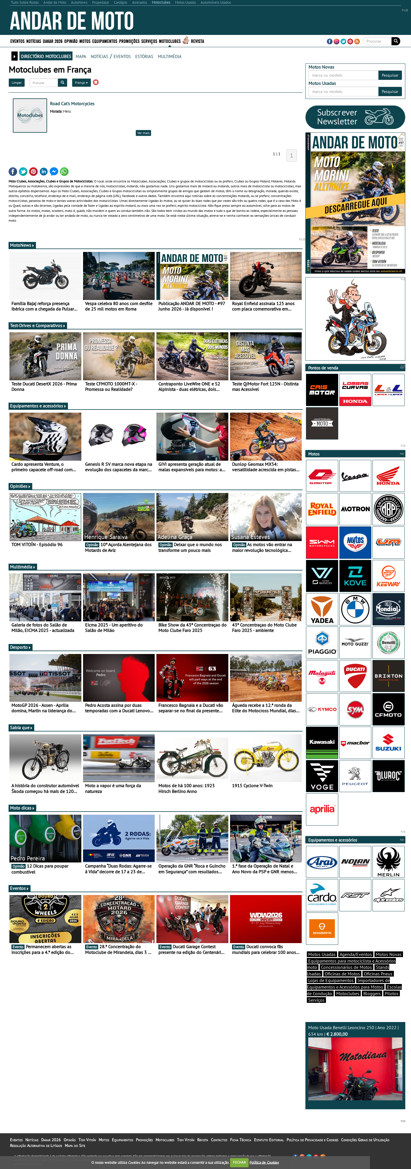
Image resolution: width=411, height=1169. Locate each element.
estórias (144, 56)
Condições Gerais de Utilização (365, 1139)
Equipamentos (104, 40)
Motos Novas (389, 954)
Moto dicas (22, 808)
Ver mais (143, 133)
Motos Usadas (322, 954)
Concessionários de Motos (346, 967)
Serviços (149, 40)
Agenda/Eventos (356, 954)
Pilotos (391, 993)
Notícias (33, 40)
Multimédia (23, 567)
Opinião (71, 40)
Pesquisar (390, 75)
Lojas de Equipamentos (331, 980)
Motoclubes (170, 40)
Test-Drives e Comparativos (38, 325)
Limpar (17, 82)
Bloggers (372, 993)
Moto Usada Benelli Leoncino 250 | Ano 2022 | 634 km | (355, 1062)
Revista (197, 40)
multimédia (170, 56)
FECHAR (239, 1162)
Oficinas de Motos (342, 974)
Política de (264, 1162)
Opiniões (20, 486)
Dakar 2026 (53, 40)
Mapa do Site (75, 1145)
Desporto (20, 647)
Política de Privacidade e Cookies (312, 1139)
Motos (84, 40)
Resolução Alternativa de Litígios (36, 1145)
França (81, 82)
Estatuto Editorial (269, 1139)
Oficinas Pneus (378, 974)
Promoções (129, 40)
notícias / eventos (111, 56)
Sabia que (21, 727)
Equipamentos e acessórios (38, 406)
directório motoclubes (46, 56)
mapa (81, 56)
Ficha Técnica (240, 1139)
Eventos (17, 40)
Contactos (219, 1139)
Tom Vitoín (87, 1139)
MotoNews (22, 245)
